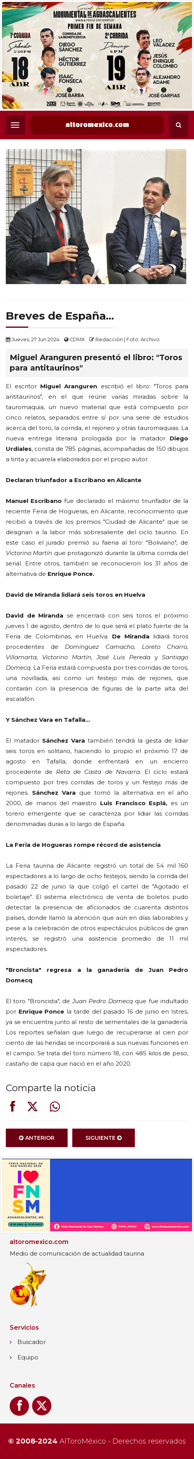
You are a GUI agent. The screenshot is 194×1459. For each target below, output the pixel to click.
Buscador (31, 1342)
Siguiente (103, 1141)
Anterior (36, 1141)
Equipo (27, 1357)
